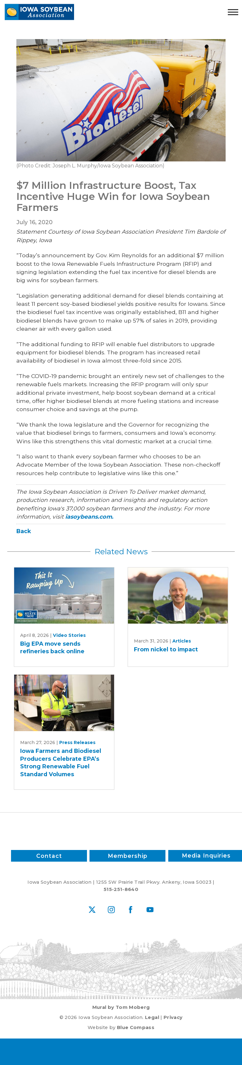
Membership (127, 856)
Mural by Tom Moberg (121, 1007)
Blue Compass (135, 1027)
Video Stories (69, 635)
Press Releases (77, 742)
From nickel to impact (166, 649)
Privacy (173, 1017)
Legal (152, 1017)
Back (23, 531)
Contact (49, 856)
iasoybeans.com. (89, 516)
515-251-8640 (121, 889)
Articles (181, 641)
